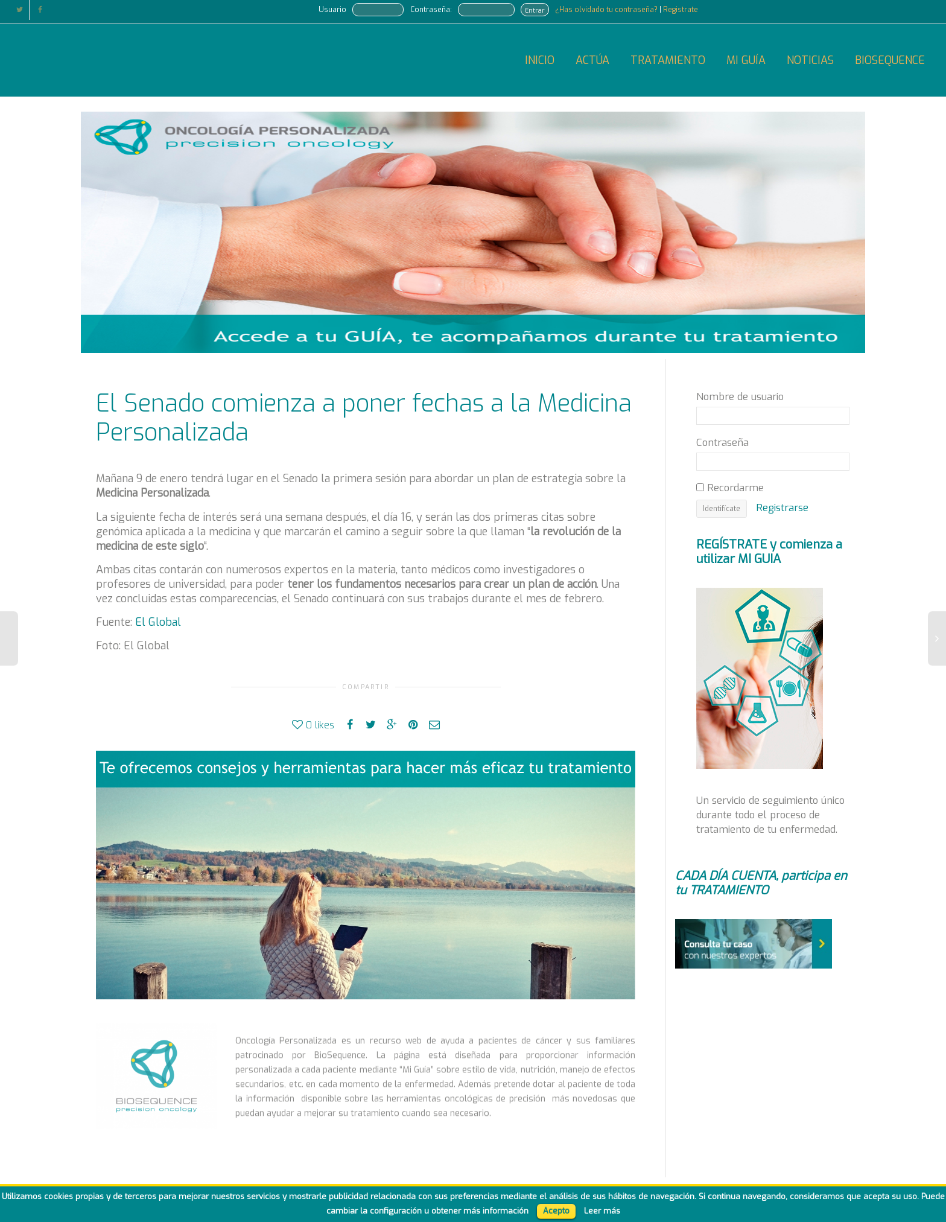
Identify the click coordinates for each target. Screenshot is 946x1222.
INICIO (539, 60)
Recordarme (730, 487)
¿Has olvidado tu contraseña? (607, 9)
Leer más (602, 1211)
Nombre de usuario (740, 396)
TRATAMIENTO (667, 60)
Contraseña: (431, 9)
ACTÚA (592, 60)
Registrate (680, 9)
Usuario (332, 9)
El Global (158, 622)
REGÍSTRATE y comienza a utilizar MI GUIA (769, 551)
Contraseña (722, 442)
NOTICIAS (810, 60)
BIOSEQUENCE (890, 60)
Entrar (535, 10)
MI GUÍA (746, 60)
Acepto (556, 1211)
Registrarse (782, 507)
